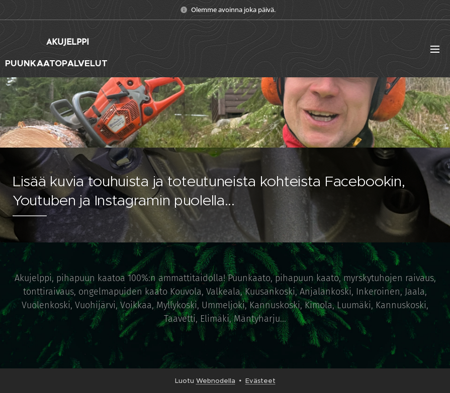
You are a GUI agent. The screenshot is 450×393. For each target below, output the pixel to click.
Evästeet (260, 380)
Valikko (434, 49)
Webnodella (215, 380)
